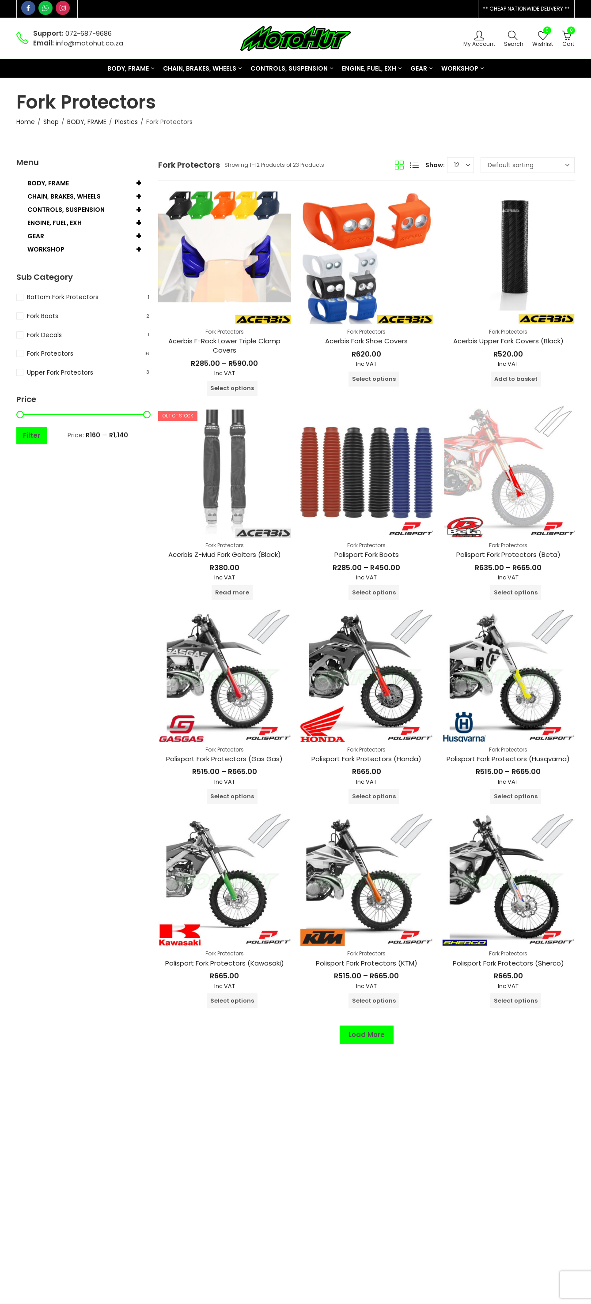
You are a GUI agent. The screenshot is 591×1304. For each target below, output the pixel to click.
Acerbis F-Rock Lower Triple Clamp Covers (224, 345)
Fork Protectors (224, 331)
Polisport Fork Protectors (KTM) (366, 963)
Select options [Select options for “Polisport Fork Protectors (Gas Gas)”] (232, 796)
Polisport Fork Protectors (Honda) (366, 758)
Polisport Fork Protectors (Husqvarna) (508, 758)
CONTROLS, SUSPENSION (88, 209)
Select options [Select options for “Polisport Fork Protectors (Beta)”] (516, 592)
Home (25, 121)
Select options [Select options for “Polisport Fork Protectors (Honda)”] (374, 796)
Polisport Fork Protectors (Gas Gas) (224, 758)
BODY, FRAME (86, 121)
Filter (31, 435)
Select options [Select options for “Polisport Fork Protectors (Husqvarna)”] (516, 796)
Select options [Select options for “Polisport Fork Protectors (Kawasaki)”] (232, 1000)
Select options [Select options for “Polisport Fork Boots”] (374, 592)
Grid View (399, 165)
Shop (51, 121)
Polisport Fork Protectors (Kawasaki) (224, 963)
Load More (367, 1034)
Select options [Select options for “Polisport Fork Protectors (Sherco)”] (516, 1000)
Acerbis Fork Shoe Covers (366, 341)
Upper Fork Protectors (60, 372)
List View (414, 165)
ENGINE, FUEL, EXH (88, 222)
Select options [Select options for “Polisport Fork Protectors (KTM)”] (374, 1000)
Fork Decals (44, 335)
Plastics (126, 121)
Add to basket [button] (516, 379)
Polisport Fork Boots (366, 554)
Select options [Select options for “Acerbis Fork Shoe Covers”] (374, 379)
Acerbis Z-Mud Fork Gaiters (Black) (224, 554)
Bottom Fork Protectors (62, 297)
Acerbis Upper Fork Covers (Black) (508, 341)
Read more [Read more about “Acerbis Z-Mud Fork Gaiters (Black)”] (232, 592)
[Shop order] (528, 165)
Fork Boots (42, 316)
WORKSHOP (88, 249)
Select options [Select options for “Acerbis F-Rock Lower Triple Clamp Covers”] (232, 388)
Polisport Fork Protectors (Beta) (508, 554)
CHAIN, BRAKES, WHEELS (88, 196)
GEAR (88, 236)
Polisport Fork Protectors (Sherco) (508, 963)
